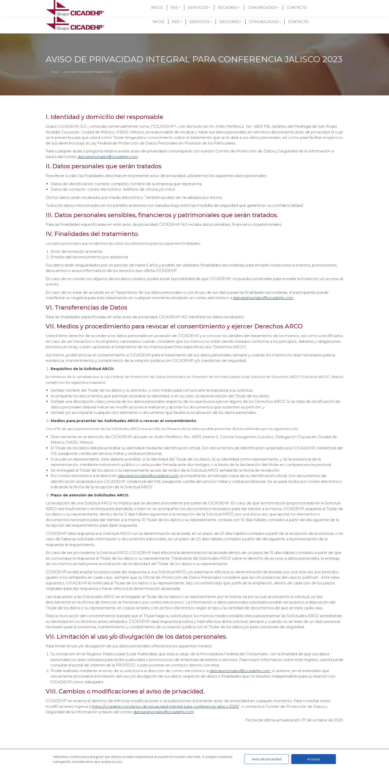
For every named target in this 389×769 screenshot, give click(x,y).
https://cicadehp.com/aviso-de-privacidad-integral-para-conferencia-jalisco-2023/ (165, 706)
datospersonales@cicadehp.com (107, 156)
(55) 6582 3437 (95, 5)
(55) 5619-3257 (62, 5)
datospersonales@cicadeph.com (148, 475)
